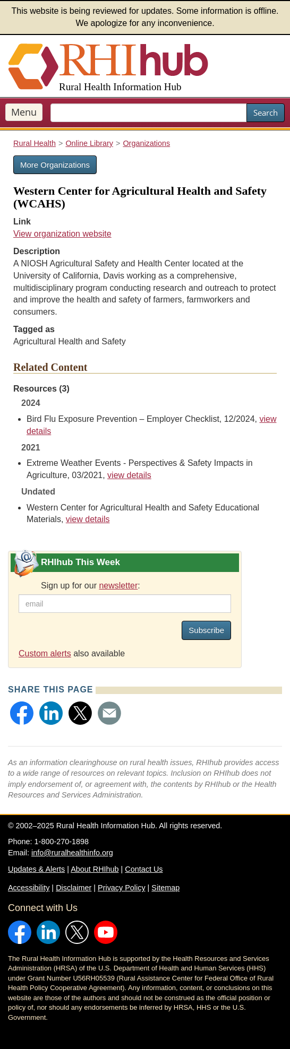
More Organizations (55, 164)
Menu (24, 112)
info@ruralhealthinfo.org (72, 852)
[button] (22, 713)
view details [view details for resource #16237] (129, 475)
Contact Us (144, 869)
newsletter (118, 585)
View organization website (62, 233)
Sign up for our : (90, 585)
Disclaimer (73, 887)
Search (265, 112)
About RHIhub (94, 869)
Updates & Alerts (36, 869)
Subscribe (206, 630)
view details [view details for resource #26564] (88, 519)
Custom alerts (45, 653)
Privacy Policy (122, 887)
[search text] (148, 112)
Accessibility (28, 887)
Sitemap (165, 887)
